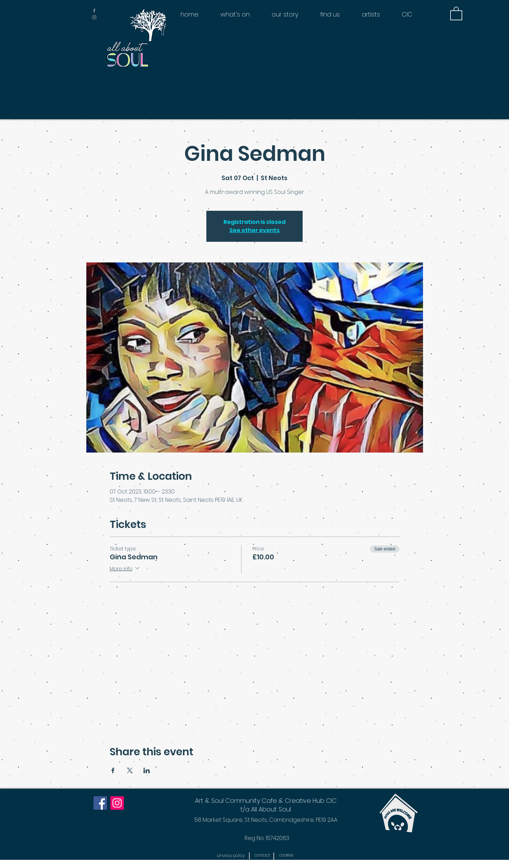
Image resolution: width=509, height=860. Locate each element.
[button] (456, 13)
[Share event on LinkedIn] (146, 770)
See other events (254, 230)
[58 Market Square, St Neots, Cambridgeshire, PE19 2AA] (265, 820)
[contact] (262, 855)
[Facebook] (100, 803)
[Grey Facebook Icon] (94, 10)
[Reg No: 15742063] (267, 838)
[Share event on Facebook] (113, 770)
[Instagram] (117, 803)
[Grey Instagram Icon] (94, 17)
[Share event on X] (130, 770)
